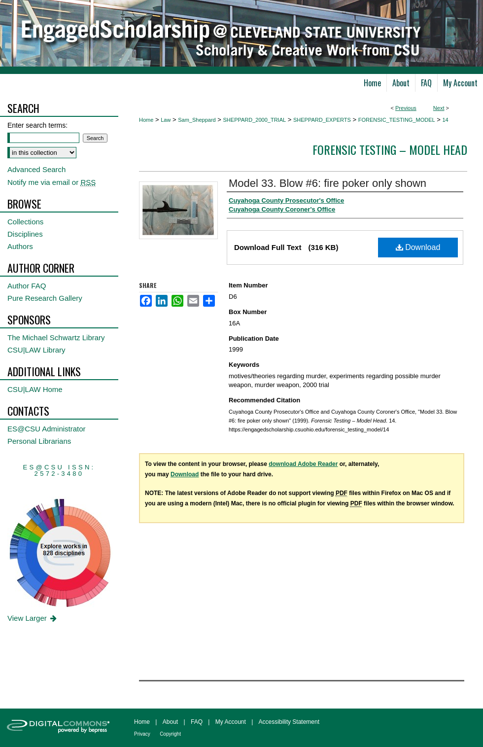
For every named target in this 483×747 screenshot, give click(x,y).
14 (445, 120)
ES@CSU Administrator (46, 429)
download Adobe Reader (303, 464)
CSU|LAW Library (36, 350)
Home (146, 120)
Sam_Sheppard (196, 120)
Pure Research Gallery (44, 298)
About (170, 721)
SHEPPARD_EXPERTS (322, 120)
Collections (25, 221)
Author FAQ (26, 286)
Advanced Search (36, 169)
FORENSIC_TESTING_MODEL (396, 120)
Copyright (170, 734)
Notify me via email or (51, 182)
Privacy (142, 734)
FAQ (197, 721)
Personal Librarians (39, 441)
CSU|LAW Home (35, 389)
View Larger (32, 618)
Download (418, 247)
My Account (230, 721)
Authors (20, 246)
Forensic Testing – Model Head (389, 149)
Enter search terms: (37, 125)
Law (166, 120)
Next (439, 108)
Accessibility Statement (289, 721)
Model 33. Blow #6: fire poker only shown (327, 183)
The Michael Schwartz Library (56, 337)
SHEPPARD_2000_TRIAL (254, 120)
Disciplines (25, 234)
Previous (405, 108)
